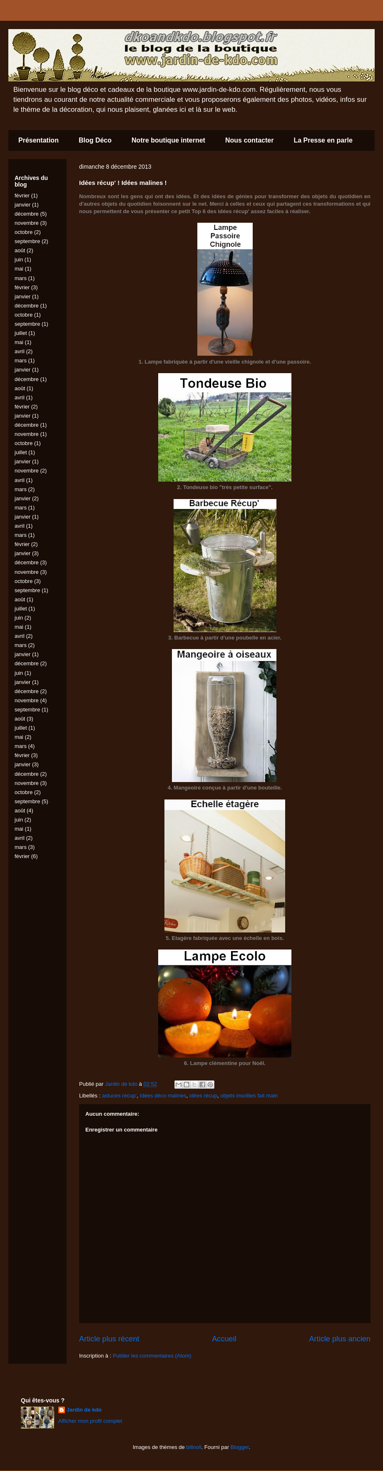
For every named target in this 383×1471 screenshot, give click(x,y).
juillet (21, 333)
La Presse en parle (322, 140)
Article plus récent (109, 1339)
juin (19, 259)
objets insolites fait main (249, 1095)
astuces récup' (119, 1095)
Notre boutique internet (168, 140)
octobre (23, 232)
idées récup (203, 1095)
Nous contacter (249, 140)
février (22, 195)
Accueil (224, 1339)
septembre (27, 241)
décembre (27, 214)
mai (19, 269)
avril (20, 351)
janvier (22, 205)
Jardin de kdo (84, 1410)
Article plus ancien (340, 1339)
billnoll (193, 1447)
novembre (27, 223)
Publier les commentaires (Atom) (152, 1356)
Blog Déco (95, 140)
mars (21, 278)
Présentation (38, 140)
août (20, 250)
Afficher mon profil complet (90, 1421)
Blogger (240, 1447)
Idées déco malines (163, 1095)
